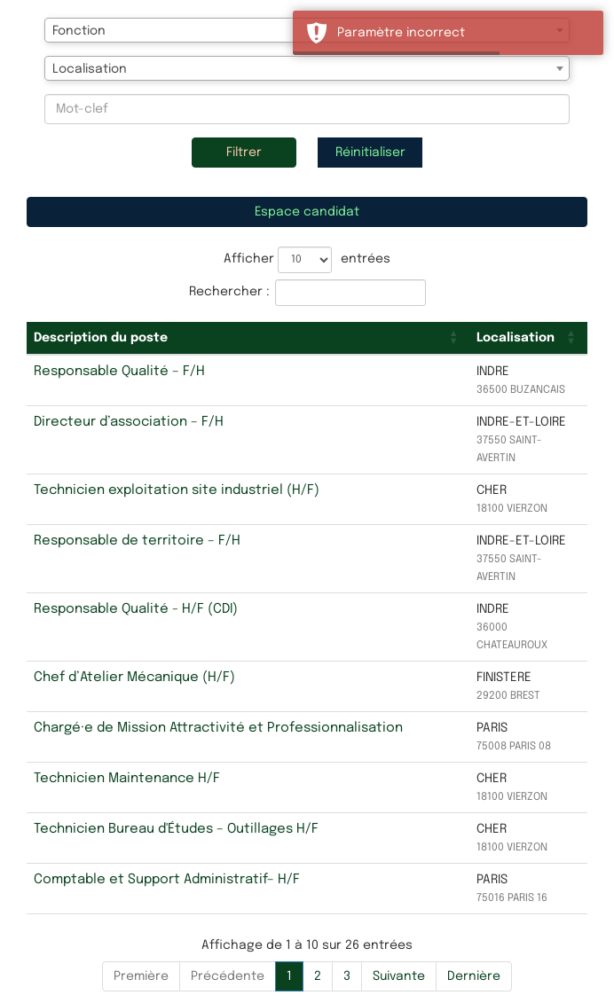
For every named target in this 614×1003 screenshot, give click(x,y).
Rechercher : (229, 292)
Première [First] (141, 976)
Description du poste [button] (101, 338)
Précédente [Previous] (227, 976)
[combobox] (307, 68)
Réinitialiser (370, 152)
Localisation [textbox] (89, 69)
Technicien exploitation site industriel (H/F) (176, 490)
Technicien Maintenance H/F (127, 779)
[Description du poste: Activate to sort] (248, 338)
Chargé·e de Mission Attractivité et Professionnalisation (218, 728)
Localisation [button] (515, 338)
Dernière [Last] (473, 976)
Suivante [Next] (399, 976)
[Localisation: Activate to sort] (528, 338)
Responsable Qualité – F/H (119, 371)
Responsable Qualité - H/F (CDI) (136, 609)
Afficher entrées (307, 260)
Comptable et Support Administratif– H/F (167, 880)
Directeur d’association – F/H (129, 422)
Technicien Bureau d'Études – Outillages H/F (176, 829)
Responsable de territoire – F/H (137, 541)
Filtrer (244, 152)
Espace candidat (307, 212)
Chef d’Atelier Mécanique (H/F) (134, 677)
